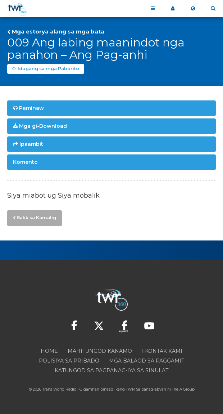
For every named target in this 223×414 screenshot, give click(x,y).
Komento (25, 162)
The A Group (183, 389)
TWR (130, 389)
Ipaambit (31, 144)
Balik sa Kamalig (36, 217)
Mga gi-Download (43, 126)
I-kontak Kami (161, 351)
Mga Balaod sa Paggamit (146, 360)
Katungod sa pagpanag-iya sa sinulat (111, 370)
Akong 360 (172, 8)
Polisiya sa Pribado (69, 360)
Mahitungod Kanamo (100, 351)
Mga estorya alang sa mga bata (58, 31)
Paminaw (31, 108)
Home (49, 351)
